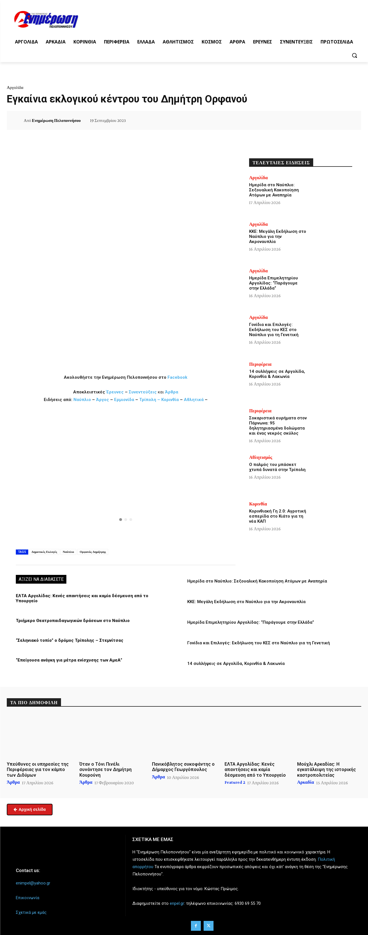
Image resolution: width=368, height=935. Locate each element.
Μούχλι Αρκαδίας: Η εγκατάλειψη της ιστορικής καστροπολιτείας (326, 769)
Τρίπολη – (149, 399)
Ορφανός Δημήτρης (93, 551)
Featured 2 (235, 782)
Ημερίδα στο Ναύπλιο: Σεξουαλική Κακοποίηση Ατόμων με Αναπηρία (257, 581)
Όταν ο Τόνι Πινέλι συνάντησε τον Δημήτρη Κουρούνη (105, 769)
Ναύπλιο (82, 399)
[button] (354, 55)
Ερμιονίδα (124, 399)
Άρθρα (171, 392)
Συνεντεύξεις (143, 392)
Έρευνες (115, 392)
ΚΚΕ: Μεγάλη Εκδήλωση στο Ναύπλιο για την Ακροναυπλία (246, 601)
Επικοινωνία (27, 897)
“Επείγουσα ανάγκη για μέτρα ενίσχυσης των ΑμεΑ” (69, 660)
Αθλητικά (194, 399)
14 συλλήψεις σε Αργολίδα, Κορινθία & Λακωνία (236, 663)
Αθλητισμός (260, 457)
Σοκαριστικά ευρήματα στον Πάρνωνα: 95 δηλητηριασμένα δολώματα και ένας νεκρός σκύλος (278, 425)
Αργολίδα (15, 87)
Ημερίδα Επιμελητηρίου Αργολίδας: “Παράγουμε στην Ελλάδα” (250, 622)
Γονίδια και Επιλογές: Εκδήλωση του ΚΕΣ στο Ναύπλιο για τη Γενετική (258, 642)
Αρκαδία (305, 782)
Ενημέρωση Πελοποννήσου (56, 120)
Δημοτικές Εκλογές (44, 551)
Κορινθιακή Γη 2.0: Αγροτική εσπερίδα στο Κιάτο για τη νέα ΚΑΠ (277, 516)
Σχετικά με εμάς (31, 912)
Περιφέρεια (260, 364)
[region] (126, 475)
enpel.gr (177, 903)
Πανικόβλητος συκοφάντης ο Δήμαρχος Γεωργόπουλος (183, 766)
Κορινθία (170, 399)
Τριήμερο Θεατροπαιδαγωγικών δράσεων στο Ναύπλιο (73, 620)
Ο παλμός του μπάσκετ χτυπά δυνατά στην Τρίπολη (277, 467)
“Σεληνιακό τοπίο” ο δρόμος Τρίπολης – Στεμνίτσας (69, 640)
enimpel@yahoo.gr (33, 883)
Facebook (177, 377)
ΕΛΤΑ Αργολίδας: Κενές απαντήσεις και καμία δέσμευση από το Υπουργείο (255, 769)
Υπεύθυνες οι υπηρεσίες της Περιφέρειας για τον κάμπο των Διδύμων (38, 769)
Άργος (103, 399)
